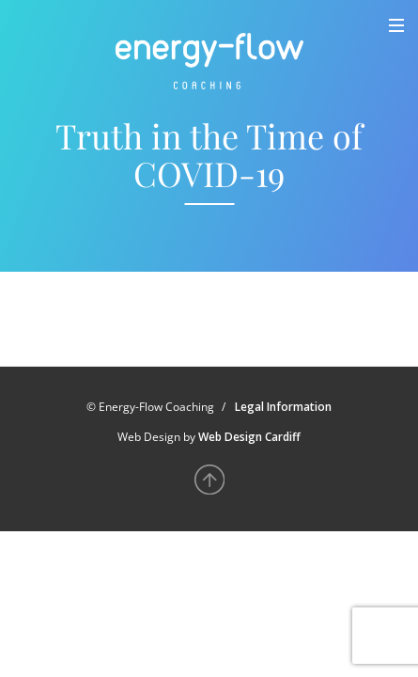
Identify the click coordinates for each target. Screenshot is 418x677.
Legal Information (283, 407)
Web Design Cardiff (249, 437)
